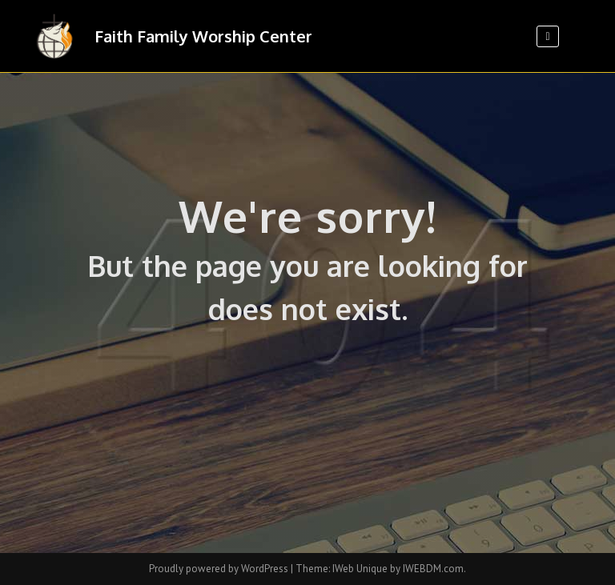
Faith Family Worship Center (203, 36)
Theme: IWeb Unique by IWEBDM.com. (380, 568)
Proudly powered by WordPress (220, 568)
